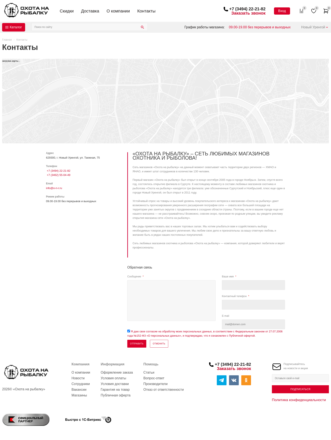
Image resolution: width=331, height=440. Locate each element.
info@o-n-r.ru (54, 188)
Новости (78, 378)
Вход (282, 11)
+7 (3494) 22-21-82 (247, 9)
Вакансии (79, 389)
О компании (118, 11)
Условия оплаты (113, 378)
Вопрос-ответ (153, 378)
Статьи (148, 372)
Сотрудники (81, 384)
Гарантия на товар (115, 389)
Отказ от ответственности (163, 389)
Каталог (16, 27)
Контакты (146, 11)
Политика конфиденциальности (299, 400)
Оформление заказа (117, 372)
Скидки (67, 11)
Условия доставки (115, 384)
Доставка (90, 11)
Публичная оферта (115, 395)
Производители (155, 384)
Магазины (79, 395)
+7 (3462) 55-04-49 (58, 175)
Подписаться (300, 389)
